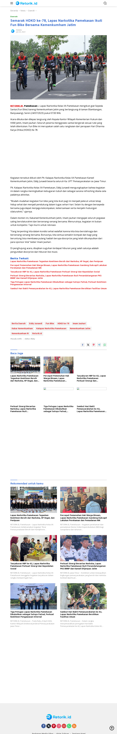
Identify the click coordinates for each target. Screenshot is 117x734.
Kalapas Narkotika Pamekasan (51, 328)
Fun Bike (50, 323)
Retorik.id (37, 333)
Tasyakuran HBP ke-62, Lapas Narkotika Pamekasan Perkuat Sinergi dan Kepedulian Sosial (55, 272)
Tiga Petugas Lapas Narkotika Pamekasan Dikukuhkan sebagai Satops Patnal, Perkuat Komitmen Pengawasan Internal (58, 283)
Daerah (14, 16)
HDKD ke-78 (63, 323)
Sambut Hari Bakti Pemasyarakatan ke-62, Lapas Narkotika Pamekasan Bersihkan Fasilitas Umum (58, 289)
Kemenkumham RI (20, 333)
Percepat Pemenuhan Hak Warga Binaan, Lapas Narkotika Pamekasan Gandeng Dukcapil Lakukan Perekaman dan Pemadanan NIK (58, 266)
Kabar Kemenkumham (22, 328)
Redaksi (19, 30)
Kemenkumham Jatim (80, 328)
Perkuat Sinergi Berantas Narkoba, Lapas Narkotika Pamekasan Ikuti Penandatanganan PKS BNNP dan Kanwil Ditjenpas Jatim (56, 277)
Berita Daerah (19, 323)
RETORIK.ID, (17, 105)
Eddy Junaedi (35, 323)
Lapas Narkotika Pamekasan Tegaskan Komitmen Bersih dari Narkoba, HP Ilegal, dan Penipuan (56, 261)
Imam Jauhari (79, 323)
